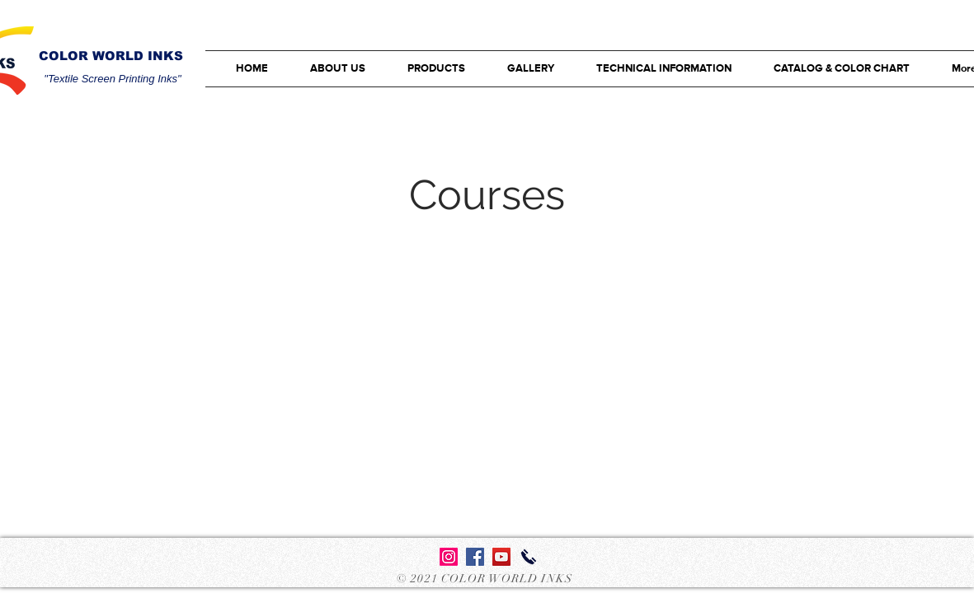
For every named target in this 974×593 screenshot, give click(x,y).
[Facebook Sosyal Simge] (475, 557)
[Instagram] (449, 557)
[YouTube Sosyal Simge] (501, 557)
